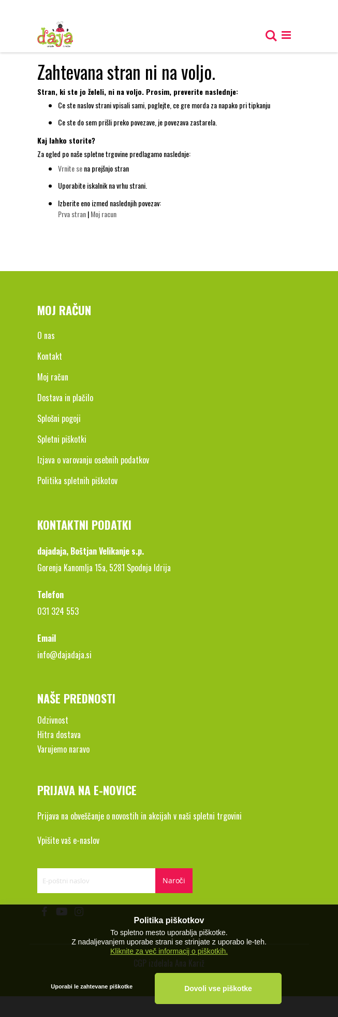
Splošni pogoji (59, 418)
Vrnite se (70, 168)
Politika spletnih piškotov (77, 480)
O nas (46, 335)
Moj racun (103, 213)
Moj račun (52, 377)
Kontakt (49, 356)
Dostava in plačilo (65, 397)
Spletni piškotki (61, 439)
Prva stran (72, 213)
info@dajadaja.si (64, 654)
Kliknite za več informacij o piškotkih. (169, 951)
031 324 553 (58, 611)
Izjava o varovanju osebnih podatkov (93, 460)
